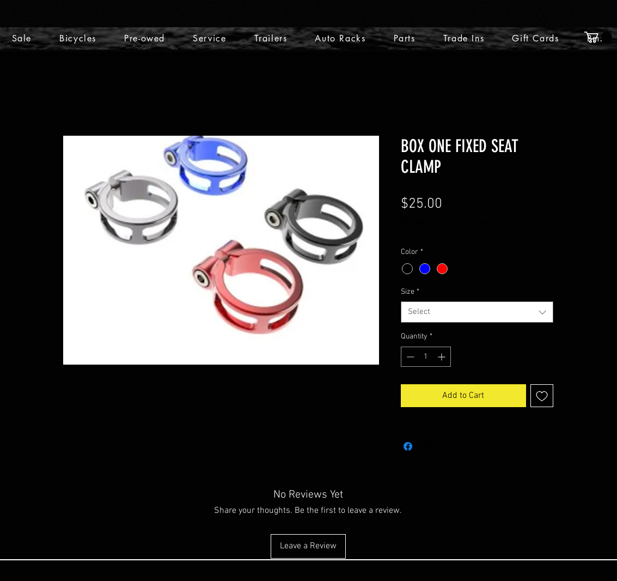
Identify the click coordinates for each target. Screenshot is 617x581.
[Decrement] (409, 356)
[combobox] (477, 312)
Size (410, 291)
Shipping (482, 222)
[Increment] (442, 356)
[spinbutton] (426, 356)
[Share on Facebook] (407, 446)
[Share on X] (428, 446)
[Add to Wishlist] (541, 395)
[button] (598, 37)
